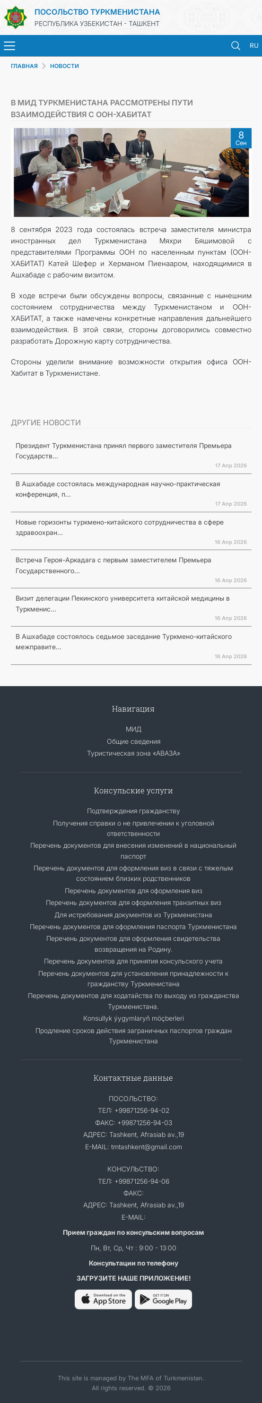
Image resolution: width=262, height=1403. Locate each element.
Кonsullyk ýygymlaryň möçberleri (133, 1018)
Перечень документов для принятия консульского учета (133, 961)
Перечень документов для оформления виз (133, 891)
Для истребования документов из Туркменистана (133, 915)
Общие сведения (133, 741)
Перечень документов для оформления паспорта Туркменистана (133, 926)
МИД (133, 729)
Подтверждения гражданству (133, 811)
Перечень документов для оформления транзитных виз (133, 902)
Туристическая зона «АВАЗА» (133, 753)
